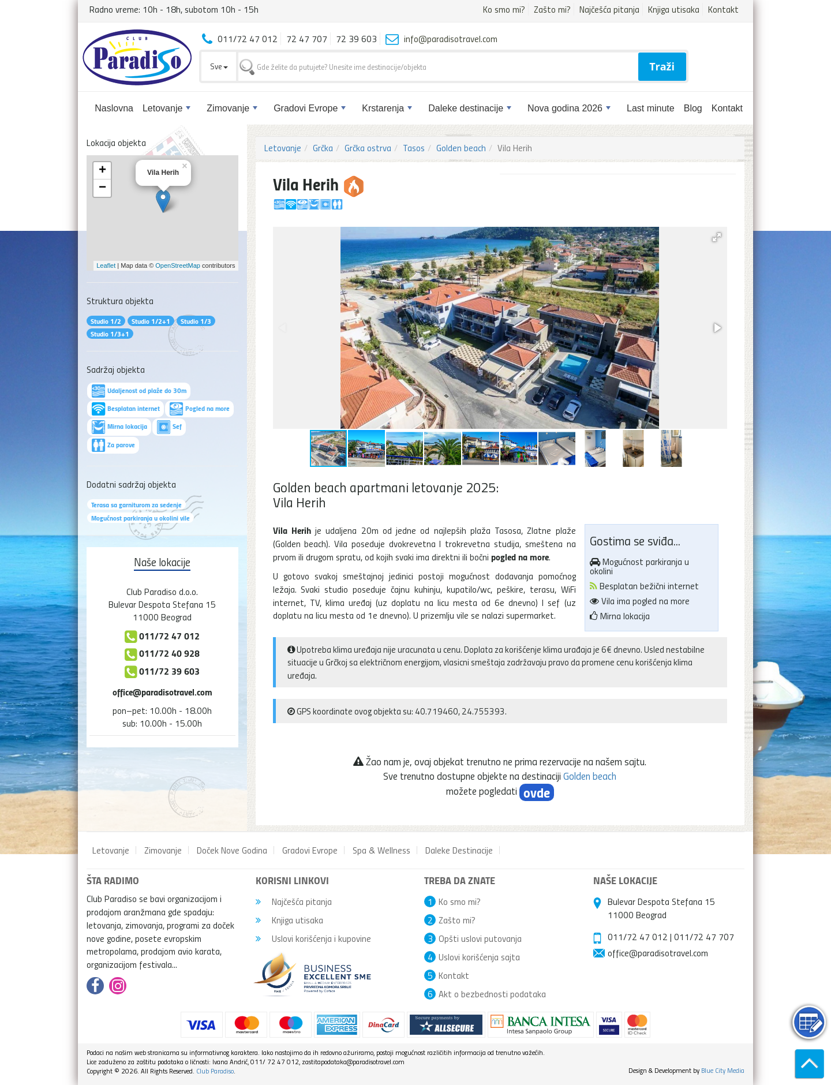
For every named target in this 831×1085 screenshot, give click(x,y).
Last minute (651, 108)
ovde (536, 792)
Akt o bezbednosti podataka (492, 993)
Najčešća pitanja (609, 9)
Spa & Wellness (381, 850)
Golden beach (461, 147)
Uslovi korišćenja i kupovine (313, 938)
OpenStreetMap (177, 265)
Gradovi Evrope (310, 108)
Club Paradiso (215, 1071)
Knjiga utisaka (673, 9)
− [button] (102, 188)
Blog (693, 108)
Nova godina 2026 (569, 108)
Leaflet (105, 265)
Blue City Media (722, 1070)
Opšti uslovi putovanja (480, 938)
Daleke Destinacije (459, 850)
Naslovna (114, 108)
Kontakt (723, 9)
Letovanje (166, 108)
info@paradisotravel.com (450, 38)
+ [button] (102, 170)
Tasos (414, 147)
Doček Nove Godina (232, 850)
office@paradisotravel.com (162, 691)
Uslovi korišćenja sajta (479, 957)
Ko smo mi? (504, 9)
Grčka (323, 147)
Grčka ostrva (368, 147)
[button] (717, 237)
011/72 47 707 (704, 936)
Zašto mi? (552, 9)
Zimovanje (232, 108)
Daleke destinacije (469, 108)
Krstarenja (387, 108)
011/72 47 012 (638, 936)
